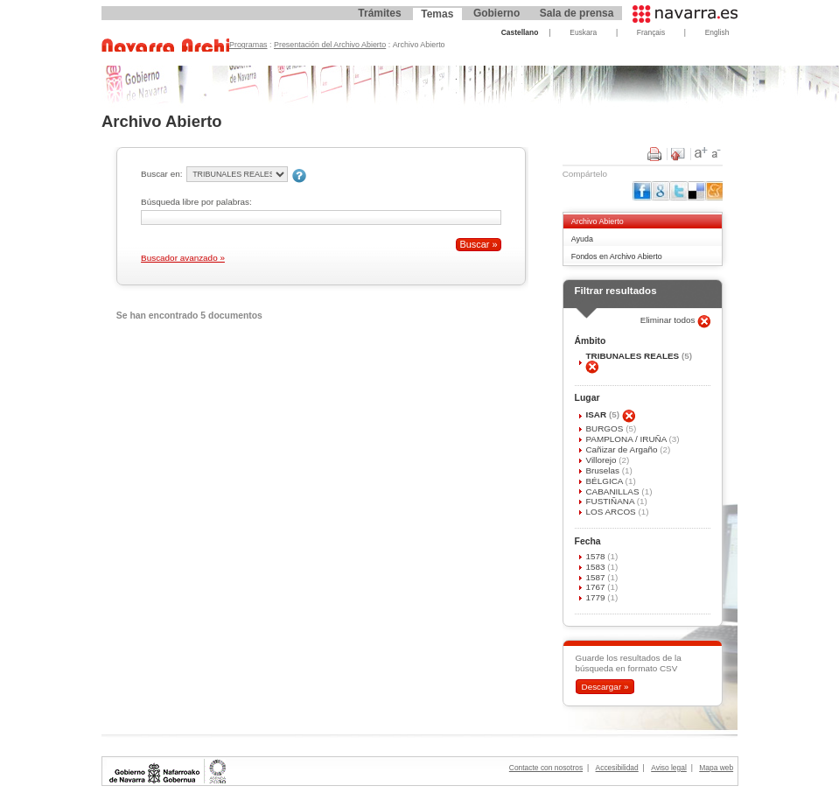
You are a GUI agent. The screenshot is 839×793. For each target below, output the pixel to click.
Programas (248, 44)
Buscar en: (161, 174)
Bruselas (603, 470)
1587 (596, 577)
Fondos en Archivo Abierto (616, 256)
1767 (596, 587)
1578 (596, 556)
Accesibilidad (617, 767)
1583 (596, 567)
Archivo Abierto (597, 221)
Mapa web (716, 767)
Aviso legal (669, 767)
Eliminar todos (669, 320)
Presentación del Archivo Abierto (330, 44)
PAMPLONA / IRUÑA (626, 439)
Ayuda (582, 239)
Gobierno (496, 13)
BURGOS (605, 428)
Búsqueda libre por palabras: (196, 202)
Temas (437, 14)
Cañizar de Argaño (622, 449)
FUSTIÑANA (610, 501)
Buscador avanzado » (183, 258)
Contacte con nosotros (546, 767)
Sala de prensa (577, 13)
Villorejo (602, 460)
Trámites (379, 13)
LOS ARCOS (611, 511)
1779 (596, 597)
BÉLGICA (605, 481)
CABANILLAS (613, 491)
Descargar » (604, 686)
